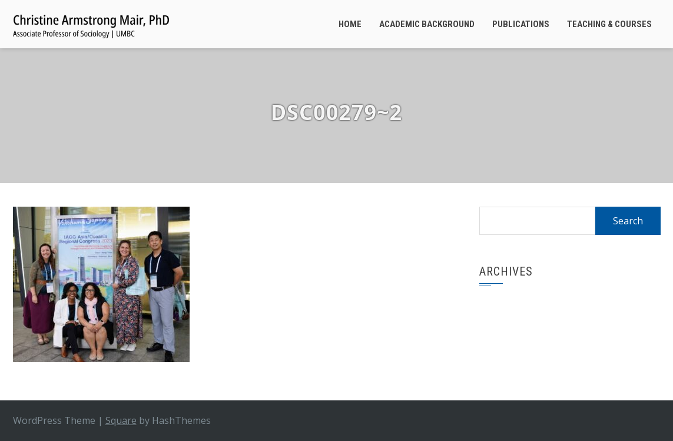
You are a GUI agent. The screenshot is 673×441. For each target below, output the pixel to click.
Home (350, 24)
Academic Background (427, 24)
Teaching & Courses (609, 24)
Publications (520, 24)
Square (121, 420)
